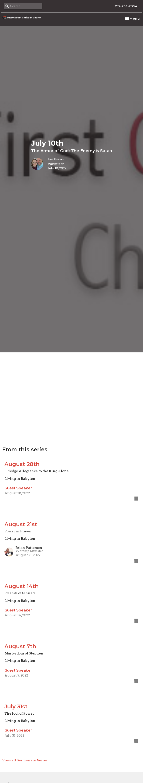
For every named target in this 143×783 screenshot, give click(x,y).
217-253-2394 (126, 6)
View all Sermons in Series (25, 760)
